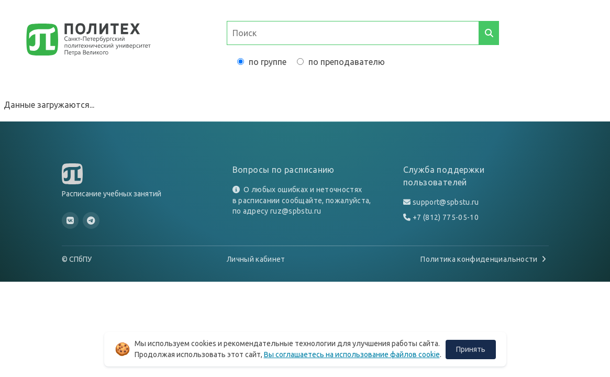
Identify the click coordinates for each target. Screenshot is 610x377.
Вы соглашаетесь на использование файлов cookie (352, 354)
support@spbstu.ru (446, 202)
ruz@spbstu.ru (295, 211)
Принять (470, 349)
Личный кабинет (256, 259)
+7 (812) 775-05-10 (446, 217)
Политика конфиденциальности (484, 259)
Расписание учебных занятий (111, 194)
